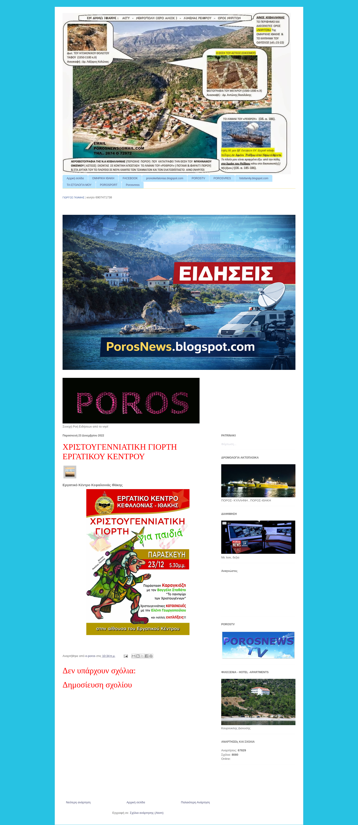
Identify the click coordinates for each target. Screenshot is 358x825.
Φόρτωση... (228, 444)
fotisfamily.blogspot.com (253, 178)
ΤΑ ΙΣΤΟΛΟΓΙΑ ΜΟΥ (79, 185)
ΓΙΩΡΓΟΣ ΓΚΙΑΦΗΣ (73, 197)
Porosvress (133, 185)
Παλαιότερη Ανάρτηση (195, 802)
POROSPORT (108, 185)
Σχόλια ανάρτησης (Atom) (146, 813)
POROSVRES (222, 178)
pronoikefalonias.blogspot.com (164, 178)
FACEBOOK (130, 178)
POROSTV (198, 178)
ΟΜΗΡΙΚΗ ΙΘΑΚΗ (103, 178)
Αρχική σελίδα (75, 178)
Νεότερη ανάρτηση (78, 802)
